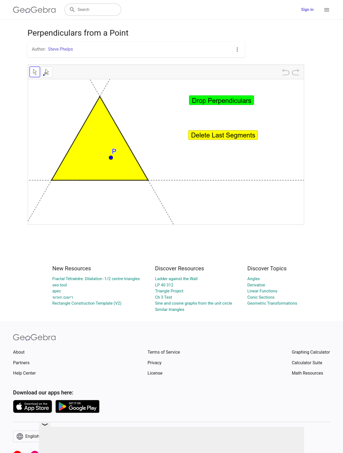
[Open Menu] (326, 10)
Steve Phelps (60, 49)
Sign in (307, 9)
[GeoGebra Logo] (34, 10)
